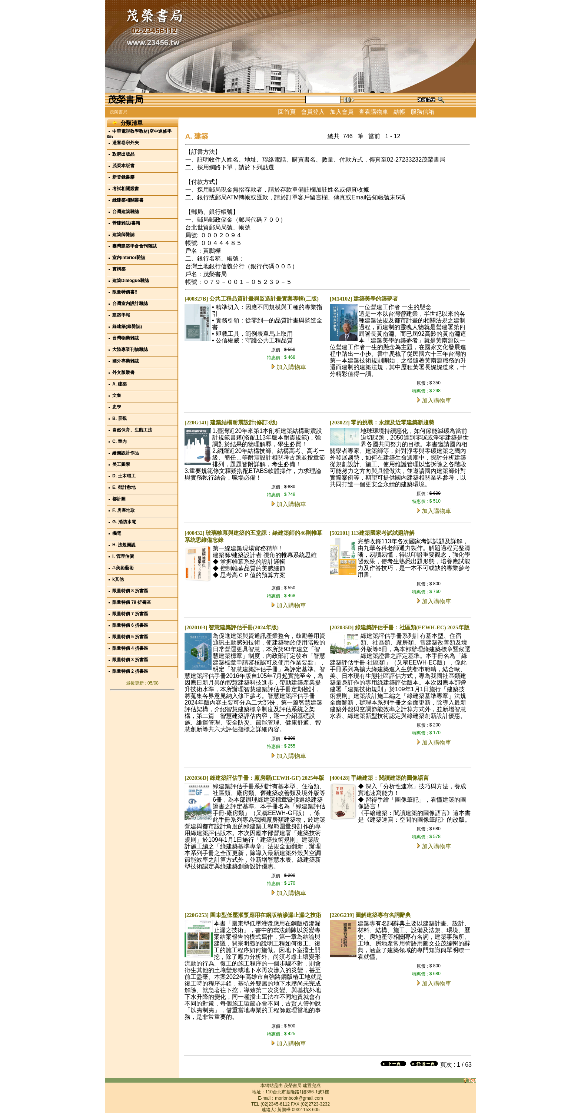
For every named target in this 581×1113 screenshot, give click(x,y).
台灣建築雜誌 (125, 211)
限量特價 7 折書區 (130, 613)
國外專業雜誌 (125, 361)
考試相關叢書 (125, 188)
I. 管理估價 (123, 556)
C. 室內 (119, 441)
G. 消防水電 (124, 521)
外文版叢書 (123, 372)
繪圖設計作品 (125, 453)
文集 (116, 395)
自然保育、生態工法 (132, 430)
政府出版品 (123, 154)
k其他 (118, 579)
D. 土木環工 (124, 475)
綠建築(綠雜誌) (127, 326)
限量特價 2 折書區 (130, 671)
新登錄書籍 (123, 177)
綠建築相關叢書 (127, 200)
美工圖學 (121, 464)
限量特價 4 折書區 (130, 648)
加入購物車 (291, 367)
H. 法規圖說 (124, 544)
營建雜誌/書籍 (126, 223)
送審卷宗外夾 (125, 142)
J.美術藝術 (123, 567)
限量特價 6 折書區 (130, 625)
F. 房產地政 (123, 510)
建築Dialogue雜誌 (130, 280)
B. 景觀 (119, 418)
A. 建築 (119, 384)
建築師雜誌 (123, 234)
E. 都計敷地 (124, 487)
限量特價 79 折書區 (131, 602)
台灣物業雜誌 (125, 338)
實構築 (119, 269)
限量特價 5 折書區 (130, 636)
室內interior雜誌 (128, 257)
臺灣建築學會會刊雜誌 (134, 246)
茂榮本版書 (123, 165)
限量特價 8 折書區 (130, 590)
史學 (116, 407)
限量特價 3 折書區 (130, 659)
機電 (116, 533)
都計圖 (119, 498)
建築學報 (121, 315)
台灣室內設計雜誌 (130, 303)
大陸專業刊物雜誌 (130, 349)
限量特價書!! (124, 292)
